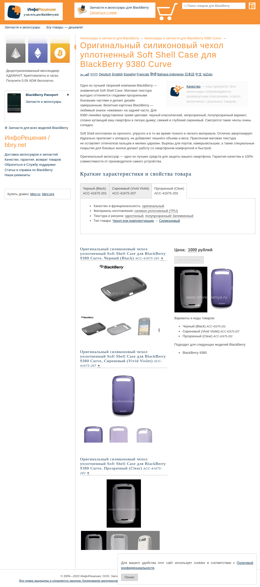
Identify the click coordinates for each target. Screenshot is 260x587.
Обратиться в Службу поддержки (30, 164)
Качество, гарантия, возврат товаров (33, 159)
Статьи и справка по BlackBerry (29, 170)
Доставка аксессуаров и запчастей (31, 154)
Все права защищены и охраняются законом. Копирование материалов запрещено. (77, 580)
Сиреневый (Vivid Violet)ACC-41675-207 (130, 191)
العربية (84, 74)
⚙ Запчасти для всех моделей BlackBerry (36, 128)
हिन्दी (153, 74)
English (117, 74)
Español (130, 74)
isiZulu (208, 74)
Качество (194, 86)
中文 (198, 74)
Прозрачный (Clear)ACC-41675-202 (169, 191)
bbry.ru (35, 194)
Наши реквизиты (17, 175)
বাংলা (94, 74)
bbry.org (48, 194)
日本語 (189, 74)
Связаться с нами (103, 12)
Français (143, 74)
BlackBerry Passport (42, 95)
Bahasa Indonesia (170, 74)
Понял (129, 577)
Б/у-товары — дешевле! (64, 27)
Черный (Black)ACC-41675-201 (95, 191)
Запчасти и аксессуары (22, 27)
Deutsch (105, 74)
